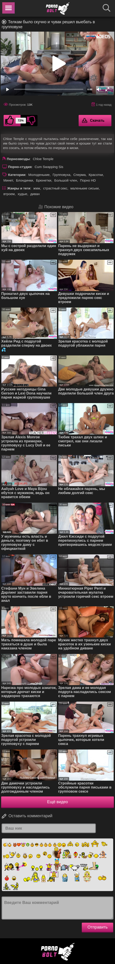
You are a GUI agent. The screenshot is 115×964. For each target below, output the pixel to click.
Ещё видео (57, 802)
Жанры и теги (18, 188)
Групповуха (61, 175)
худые (22, 194)
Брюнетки (43, 180)
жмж (36, 188)
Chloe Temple (43, 159)
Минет (8, 180)
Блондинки (24, 180)
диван (35, 194)
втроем (9, 194)
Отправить (97, 927)
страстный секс (55, 188)
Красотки (96, 175)
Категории (16, 175)
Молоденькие (39, 175)
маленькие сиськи (84, 188)
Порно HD (88, 180)
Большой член (65, 180)
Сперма (79, 175)
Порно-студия (20, 167)
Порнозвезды (18, 159)
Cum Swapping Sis (49, 167)
